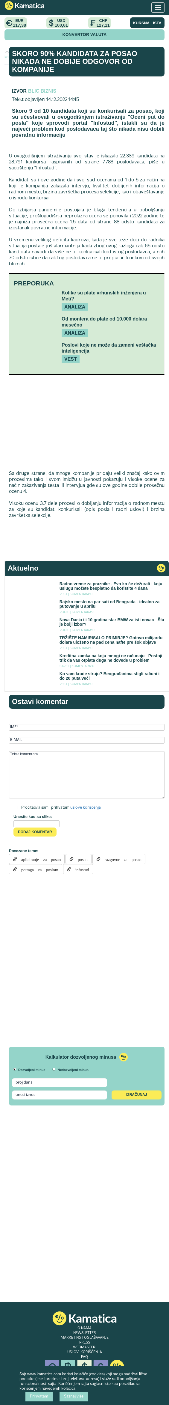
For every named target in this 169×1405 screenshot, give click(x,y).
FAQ (84, 1357)
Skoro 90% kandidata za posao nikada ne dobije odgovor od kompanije (74, 61)
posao (81, 859)
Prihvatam (39, 1396)
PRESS (84, 1342)
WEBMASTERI (84, 1347)
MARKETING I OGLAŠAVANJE (85, 1338)
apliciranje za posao (39, 859)
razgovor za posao (121, 859)
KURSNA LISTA (147, 23)
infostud (80, 869)
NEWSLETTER (84, 1333)
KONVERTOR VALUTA (85, 34)
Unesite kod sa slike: (32, 816)
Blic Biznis (42, 91)
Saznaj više (73, 1396)
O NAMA (84, 1328)
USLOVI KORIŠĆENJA (84, 1352)
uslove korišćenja (85, 807)
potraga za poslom (37, 869)
